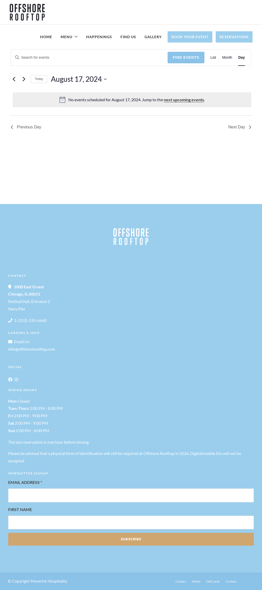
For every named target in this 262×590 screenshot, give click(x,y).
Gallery (153, 37)
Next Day (239, 127)
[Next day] (24, 79)
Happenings (99, 37)
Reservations (234, 37)
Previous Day (26, 127)
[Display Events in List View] (213, 57)
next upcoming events (184, 99)
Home (46, 37)
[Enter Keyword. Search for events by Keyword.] (89, 57)
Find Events (186, 57)
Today (39, 79)
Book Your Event (190, 37)
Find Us (128, 37)
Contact (231, 581)
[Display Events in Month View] (227, 57)
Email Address (25, 482)
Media (196, 581)
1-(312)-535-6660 (30, 320)
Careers (181, 581)
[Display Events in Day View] (241, 57)
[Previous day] (14, 79)
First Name (20, 509)
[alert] (132, 99)
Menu (66, 37)
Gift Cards (213, 581)
